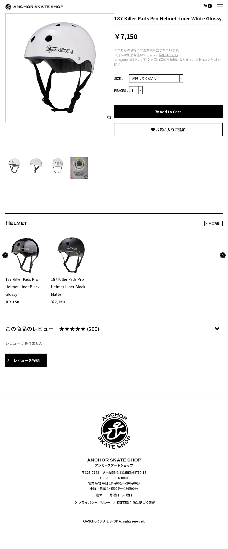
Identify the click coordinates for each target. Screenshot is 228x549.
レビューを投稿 (26, 360)
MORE (213, 223)
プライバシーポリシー (94, 502)
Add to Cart (170, 111)
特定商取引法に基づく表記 (136, 502)
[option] (59, 67)
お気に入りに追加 (170, 129)
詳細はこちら (168, 54)
